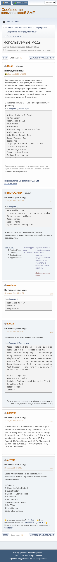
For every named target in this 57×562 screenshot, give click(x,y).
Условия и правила (28, 553)
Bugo (10, 66)
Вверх (5, 535)
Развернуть (24, 108)
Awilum (11, 285)
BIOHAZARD (14, 192)
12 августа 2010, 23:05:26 (14, 293)
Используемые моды (14, 71)
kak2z (10, 323)
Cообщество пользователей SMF (18, 11)
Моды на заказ (10, 183)
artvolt (11, 460)
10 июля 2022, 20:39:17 (13, 468)
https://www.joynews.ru (34, 523)
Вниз (5, 58)
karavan (11, 413)
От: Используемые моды (15, 465)
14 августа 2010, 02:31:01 (14, 421)
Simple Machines (35, 556)
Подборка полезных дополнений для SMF (22, 181)
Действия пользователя (42, 58)
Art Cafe (31, 520)
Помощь (16, 553)
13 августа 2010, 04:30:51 (14, 331)
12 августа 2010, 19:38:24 (14, 201)
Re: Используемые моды (15, 198)
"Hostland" (8, 528)
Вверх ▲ (40, 553)
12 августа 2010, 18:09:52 (16, 74)
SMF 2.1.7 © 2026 (21, 556)
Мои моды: (9, 247)
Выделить (13, 108)
